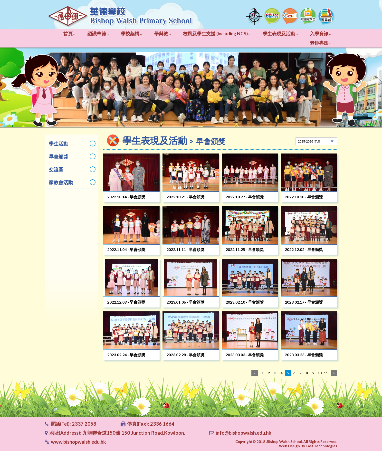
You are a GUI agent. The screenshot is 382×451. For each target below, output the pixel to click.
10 (320, 373)
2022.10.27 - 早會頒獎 (245, 196)
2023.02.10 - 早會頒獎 (245, 302)
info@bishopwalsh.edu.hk (243, 433)
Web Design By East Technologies (308, 446)
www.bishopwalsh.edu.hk (78, 442)
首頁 (69, 33)
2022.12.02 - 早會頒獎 (304, 249)
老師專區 (320, 43)
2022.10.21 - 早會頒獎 (185, 196)
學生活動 (72, 143)
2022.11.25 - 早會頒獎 (245, 249)
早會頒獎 (72, 156)
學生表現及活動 (280, 33)
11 (326, 373)
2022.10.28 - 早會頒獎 (304, 196)
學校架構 (131, 33)
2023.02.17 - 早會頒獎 (304, 302)
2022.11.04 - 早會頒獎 (126, 249)
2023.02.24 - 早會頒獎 (126, 354)
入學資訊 (320, 33)
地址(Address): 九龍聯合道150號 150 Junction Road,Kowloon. (117, 433)
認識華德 (98, 33)
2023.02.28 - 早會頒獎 (185, 354)
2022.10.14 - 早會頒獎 (126, 196)
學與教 (162, 33)
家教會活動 (72, 182)
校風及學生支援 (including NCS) (216, 33)
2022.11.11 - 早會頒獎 (185, 249)
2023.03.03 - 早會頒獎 (245, 354)
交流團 (72, 169)
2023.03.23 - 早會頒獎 (304, 354)
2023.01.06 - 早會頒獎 (185, 302)
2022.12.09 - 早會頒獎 (126, 302)
